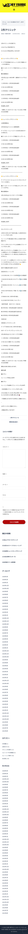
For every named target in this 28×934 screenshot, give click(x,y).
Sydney (15, 931)
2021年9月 (5, 722)
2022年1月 (5, 710)
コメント (6, 447)
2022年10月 (5, 683)
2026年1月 (5, 582)
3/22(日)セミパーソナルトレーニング (11, 545)
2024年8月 (5, 630)
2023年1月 (5, 677)
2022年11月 (5, 680)
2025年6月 (5, 600)
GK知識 (4, 744)
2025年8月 (5, 594)
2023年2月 (5, 674)
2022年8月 (5, 689)
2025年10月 (5, 588)
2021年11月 (5, 716)
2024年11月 (5, 621)
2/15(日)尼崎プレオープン (9, 556)
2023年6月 (5, 666)
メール (5, 484)
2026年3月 (5, 576)
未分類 (4, 758)
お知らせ (23, 33)
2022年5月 (5, 698)
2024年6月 (5, 636)
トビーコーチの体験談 (8, 752)
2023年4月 (5, 668)
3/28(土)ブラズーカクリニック (10, 540)
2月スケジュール (14, 417)
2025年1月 (5, 615)
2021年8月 (5, 725)
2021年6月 (5, 731)
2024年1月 (5, 648)
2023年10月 (5, 657)
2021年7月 (5, 728)
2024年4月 (5, 642)
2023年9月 (5, 660)
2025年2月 (5, 612)
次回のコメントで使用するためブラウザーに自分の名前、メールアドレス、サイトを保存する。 (13, 512)
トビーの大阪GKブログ (13, 22)
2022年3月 (5, 704)
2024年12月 (5, 618)
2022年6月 (5, 695)
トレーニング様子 (6, 755)
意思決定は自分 (13, 422)
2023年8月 (5, 663)
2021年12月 (5, 713)
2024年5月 (5, 639)
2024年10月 (5, 624)
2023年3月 (5, 671)
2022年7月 (5, 692)
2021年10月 (5, 719)
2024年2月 (5, 645)
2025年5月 (5, 603)
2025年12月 (5, 585)
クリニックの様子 (6, 750)
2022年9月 (5, 686)
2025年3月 (5, 609)
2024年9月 (5, 627)
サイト (4, 495)
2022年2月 (5, 707)
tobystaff (8, 33)
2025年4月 (5, 606)
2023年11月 (5, 654)
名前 (5, 474)
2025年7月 (5, 597)
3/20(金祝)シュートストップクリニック (12, 551)
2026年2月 (5, 579)
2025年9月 (5, 591)
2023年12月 (5, 651)
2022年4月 (5, 701)
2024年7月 (5, 633)
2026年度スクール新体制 (8, 562)
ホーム (4, 22)
